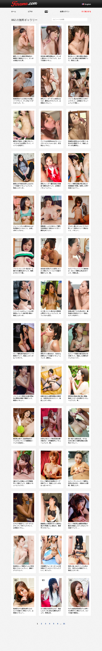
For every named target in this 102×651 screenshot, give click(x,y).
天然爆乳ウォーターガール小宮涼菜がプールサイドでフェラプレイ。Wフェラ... (51, 553)
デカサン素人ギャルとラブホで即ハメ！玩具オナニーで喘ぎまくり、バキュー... (78, 213)
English (88, 4)
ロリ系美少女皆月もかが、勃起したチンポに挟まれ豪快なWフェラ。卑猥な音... (51, 596)
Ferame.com (24, 4)
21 (64, 624)
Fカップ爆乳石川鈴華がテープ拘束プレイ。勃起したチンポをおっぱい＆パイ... (51, 468)
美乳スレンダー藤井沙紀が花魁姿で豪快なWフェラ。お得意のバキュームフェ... (51, 171)
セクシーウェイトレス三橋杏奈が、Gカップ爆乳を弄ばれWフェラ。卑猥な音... (78, 256)
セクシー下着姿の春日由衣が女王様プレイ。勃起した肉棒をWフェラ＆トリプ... (78, 341)
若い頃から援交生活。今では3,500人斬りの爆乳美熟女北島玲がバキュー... (78, 426)
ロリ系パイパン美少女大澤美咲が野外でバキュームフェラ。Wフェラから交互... (51, 298)
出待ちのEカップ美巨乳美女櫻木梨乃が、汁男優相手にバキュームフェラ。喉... (51, 426)
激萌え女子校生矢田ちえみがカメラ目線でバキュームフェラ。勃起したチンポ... (23, 171)
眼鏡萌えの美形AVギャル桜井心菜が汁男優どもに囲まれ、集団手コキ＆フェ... (51, 511)
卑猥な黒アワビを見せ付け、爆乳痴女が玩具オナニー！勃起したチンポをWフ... (78, 298)
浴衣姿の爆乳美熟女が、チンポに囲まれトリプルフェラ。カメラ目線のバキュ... (51, 43)
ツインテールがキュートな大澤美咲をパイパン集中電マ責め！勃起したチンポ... (23, 298)
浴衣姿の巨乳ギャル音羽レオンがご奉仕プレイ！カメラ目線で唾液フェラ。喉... (51, 256)
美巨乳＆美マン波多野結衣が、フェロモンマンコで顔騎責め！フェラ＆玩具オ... (23, 426)
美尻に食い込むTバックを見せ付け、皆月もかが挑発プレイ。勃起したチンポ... (78, 553)
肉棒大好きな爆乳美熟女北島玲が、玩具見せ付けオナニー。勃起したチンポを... (51, 383)
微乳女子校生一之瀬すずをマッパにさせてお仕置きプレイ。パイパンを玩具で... (23, 128)
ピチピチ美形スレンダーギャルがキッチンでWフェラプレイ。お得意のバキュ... (23, 511)
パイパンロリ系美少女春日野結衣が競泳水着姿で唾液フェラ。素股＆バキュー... (23, 383)
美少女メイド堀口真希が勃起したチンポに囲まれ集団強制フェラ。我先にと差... (78, 43)
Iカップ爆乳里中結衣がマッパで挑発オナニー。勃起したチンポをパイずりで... (23, 341)
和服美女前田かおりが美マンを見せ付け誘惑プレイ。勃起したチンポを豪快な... (78, 128)
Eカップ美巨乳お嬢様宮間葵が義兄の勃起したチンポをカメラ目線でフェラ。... (78, 511)
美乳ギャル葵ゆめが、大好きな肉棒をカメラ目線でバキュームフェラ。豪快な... (51, 341)
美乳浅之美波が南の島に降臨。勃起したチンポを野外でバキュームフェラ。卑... (78, 383)
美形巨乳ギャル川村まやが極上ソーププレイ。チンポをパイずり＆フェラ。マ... (23, 86)
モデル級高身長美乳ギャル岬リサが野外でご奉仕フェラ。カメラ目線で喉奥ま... (78, 596)
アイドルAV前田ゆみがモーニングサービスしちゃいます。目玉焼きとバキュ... (51, 128)
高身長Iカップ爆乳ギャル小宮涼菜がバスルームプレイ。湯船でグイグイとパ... (23, 553)
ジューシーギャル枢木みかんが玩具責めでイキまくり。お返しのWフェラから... (23, 213)
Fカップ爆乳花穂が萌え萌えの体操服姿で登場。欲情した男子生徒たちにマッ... (78, 171)
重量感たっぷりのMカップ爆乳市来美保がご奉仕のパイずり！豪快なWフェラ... (51, 213)
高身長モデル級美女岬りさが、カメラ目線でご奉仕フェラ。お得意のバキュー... (23, 596)
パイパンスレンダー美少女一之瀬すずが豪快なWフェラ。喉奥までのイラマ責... (23, 256)
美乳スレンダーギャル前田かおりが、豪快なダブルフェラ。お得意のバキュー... (51, 86)
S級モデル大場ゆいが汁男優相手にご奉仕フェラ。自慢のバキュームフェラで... (23, 468)
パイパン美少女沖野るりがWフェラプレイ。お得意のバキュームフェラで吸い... (78, 86)
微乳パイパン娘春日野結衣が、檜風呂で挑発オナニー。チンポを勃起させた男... (23, 43)
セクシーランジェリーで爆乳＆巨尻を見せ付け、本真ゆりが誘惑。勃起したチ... (78, 468)
